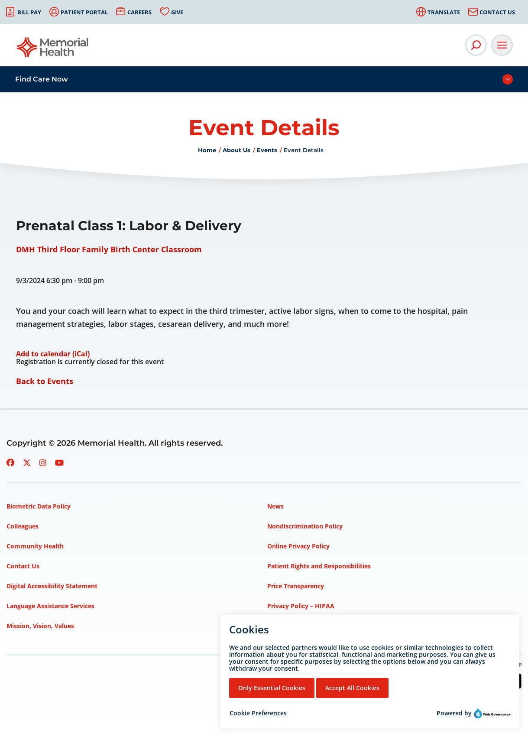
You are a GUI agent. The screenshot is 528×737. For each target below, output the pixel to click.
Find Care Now (41, 79)
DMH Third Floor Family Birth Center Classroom (109, 249)
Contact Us (497, 12)
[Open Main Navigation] (502, 45)
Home (207, 150)
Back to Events (44, 381)
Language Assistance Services (50, 606)
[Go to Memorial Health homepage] (53, 50)
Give (177, 12)
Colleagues (22, 526)
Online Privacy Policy (298, 546)
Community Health (35, 546)
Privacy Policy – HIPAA (300, 606)
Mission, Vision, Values (40, 626)
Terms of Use (287, 626)
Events (267, 150)
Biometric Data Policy (38, 506)
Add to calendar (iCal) (53, 354)
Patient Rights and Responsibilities (319, 566)
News (275, 506)
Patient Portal (84, 12)
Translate (444, 12)
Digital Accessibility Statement (51, 586)
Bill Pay (29, 12)
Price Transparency (295, 586)
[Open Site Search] (476, 45)
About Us (236, 150)
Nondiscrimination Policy (305, 526)
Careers (139, 12)
